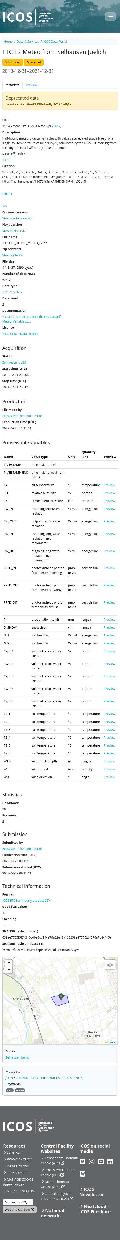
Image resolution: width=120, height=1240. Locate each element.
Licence (8, 327)
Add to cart (13, 62)
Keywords (13, 1084)
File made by (12, 410)
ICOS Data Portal (55, 41)
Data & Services (28, 41)
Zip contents (12, 249)
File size (8, 261)
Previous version (15, 212)
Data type (9, 286)
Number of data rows (18, 274)
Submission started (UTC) (21, 867)
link (57, 126)
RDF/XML (22, 1078)
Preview (31, 85)
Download (33, 62)
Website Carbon (17, 1209)
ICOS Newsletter (91, 1191)
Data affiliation (14, 154)
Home (8, 41)
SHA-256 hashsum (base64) (22, 943)
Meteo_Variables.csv (16, 321)
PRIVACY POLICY (19, 1159)
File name (9, 237)
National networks (52, 1213)
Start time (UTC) (14, 368)
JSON (10, 1078)
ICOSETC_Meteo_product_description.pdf (31, 317)
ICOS (5, 160)
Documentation (14, 310)
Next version (12, 224)
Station (7, 356)
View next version (14, 230)
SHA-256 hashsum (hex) (20, 931)
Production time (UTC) (19, 422)
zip (4, 925)
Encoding (9, 919)
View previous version (18, 218)
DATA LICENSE (18, 1166)
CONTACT (14, 1152)
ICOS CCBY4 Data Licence (20, 334)
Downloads (10, 803)
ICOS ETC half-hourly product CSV (26, 900)
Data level (10, 298)
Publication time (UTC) (19, 855)
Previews (9, 815)
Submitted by (12, 842)
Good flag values (15, 907)
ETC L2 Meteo (12, 292)
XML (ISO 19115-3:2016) (66, 1078)
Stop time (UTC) (14, 381)
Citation (8, 166)
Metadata (12, 85)
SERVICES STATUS (20, 1191)
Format (8, 894)
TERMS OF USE (18, 1172)
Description (11, 132)
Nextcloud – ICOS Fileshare (95, 1209)
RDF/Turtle (39, 1078)
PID (5, 120)
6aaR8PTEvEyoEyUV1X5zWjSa (49, 104)
